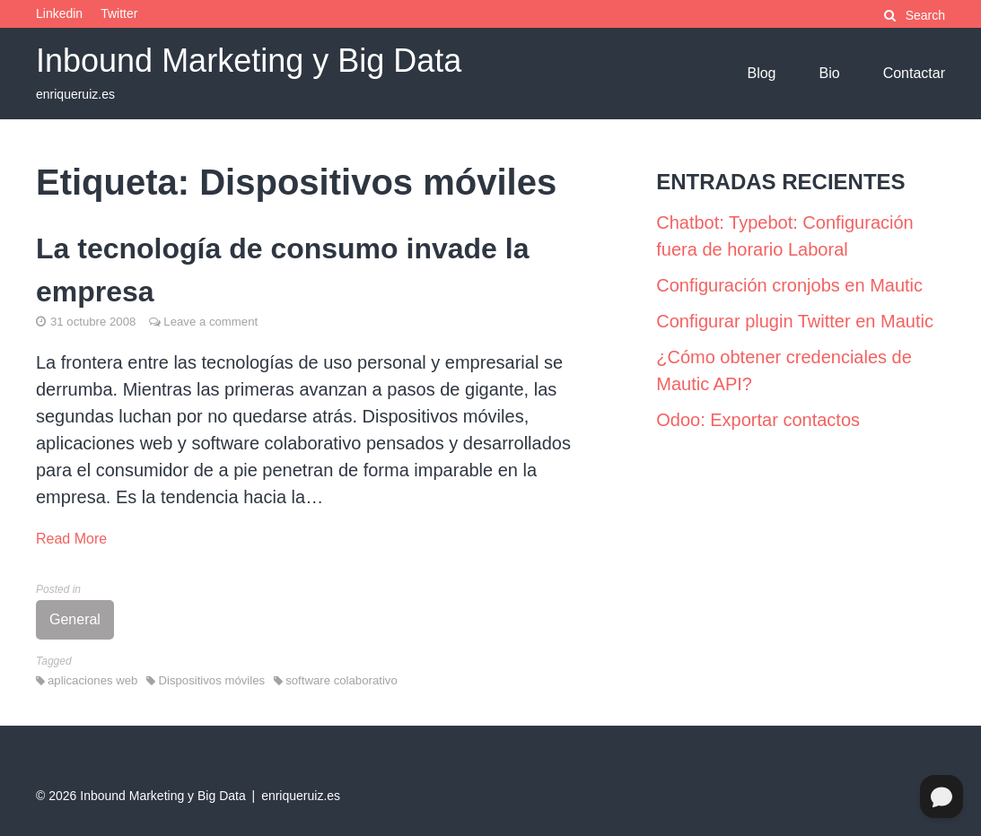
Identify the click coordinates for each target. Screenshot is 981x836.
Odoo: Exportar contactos (758, 420)
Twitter (119, 13)
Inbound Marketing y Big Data (248, 60)
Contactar (914, 73)
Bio (829, 73)
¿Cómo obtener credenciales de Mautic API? (784, 370)
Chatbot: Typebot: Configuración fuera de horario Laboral (784, 236)
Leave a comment (210, 321)
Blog (761, 73)
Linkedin (59, 13)
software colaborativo (341, 680)
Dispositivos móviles (211, 680)
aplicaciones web (92, 680)
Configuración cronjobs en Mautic (789, 285)
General (75, 619)
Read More (71, 538)
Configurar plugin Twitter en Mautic (794, 321)
